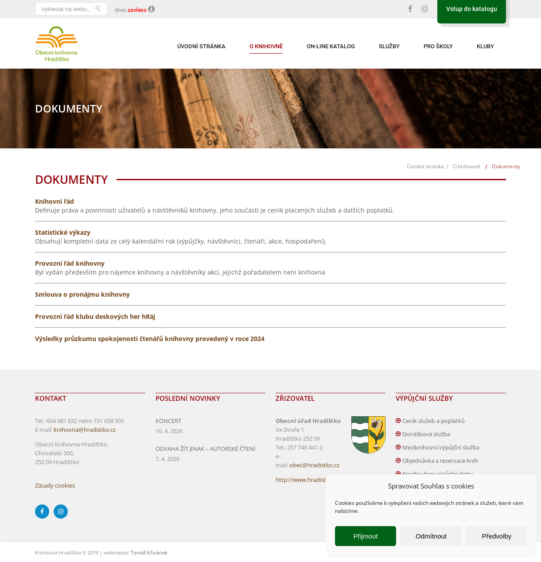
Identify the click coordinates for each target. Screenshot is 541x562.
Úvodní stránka (201, 46)
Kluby (485, 46)
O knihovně (266, 46)
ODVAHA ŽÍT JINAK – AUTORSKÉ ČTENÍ (206, 449)
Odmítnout (431, 536)
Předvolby (497, 536)
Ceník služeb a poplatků (433, 421)
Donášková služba (426, 434)
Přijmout (365, 536)
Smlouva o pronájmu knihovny (82, 294)
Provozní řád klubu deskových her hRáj (95, 316)
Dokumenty (506, 166)
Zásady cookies (55, 485)
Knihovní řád (54, 201)
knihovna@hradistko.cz (85, 430)
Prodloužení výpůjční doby (437, 474)
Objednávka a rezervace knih (440, 461)
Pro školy (438, 46)
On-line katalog (331, 46)
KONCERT (168, 421)
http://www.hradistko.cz (307, 480)
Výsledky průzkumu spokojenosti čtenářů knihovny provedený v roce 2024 (150, 338)
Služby (389, 46)
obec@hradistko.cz (314, 465)
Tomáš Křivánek (149, 552)
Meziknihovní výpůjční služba (440, 447)
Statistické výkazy (62, 232)
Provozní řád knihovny (70, 263)
